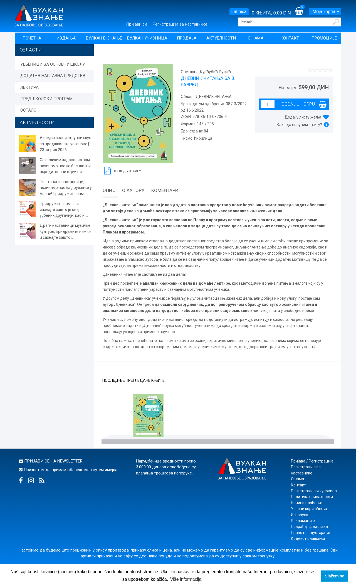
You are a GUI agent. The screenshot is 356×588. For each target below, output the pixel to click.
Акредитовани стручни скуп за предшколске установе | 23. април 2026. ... (65, 144)
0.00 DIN (282, 13)
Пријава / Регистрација (312, 461)
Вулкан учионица (147, 38)
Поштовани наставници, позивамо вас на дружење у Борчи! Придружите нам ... (66, 187)
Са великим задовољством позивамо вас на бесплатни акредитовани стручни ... (65, 166)
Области (31, 50)
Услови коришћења (309, 508)
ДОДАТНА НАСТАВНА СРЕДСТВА (52, 75)
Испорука (299, 515)
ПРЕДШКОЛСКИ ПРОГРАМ (46, 98)
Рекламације (303, 520)
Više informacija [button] (186, 579)
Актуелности (221, 38)
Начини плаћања (306, 503)
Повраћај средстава (309, 526)
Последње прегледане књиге (133, 380)
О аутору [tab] (133, 190)
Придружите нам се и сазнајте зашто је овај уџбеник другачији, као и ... (64, 209)
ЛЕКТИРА (29, 87)
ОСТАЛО (28, 110)
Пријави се (137, 24)
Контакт (289, 38)
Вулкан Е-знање (104, 38)
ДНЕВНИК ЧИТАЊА (213, 96)
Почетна (32, 38)
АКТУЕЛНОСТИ (37, 122)
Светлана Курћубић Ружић (206, 71)
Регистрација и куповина (314, 491)
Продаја (186, 38)
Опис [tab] (109, 190)
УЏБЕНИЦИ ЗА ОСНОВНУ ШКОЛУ (52, 64)
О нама (255, 38)
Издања (66, 38)
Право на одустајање (310, 532)
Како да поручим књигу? (299, 124)
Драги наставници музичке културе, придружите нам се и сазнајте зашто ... (66, 231)
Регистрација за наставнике (180, 24)
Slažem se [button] (334, 576)
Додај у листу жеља (303, 117)
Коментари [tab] (165, 190)
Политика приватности (312, 496)
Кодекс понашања (308, 538)
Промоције (324, 38)
